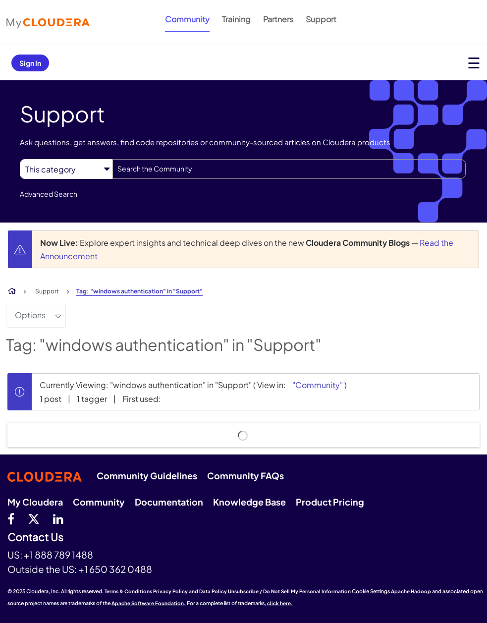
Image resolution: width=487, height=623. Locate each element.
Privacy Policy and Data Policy (190, 591)
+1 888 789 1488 (58, 555)
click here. (280, 603)
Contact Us (35, 537)
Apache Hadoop (411, 591)
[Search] (289, 169)
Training (236, 19)
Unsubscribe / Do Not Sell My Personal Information (289, 591)
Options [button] (30, 315)
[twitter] (33, 518)
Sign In (30, 62)
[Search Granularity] (66, 169)
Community (187, 19)
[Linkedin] (58, 518)
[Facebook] (10, 518)
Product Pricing (330, 502)
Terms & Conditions (128, 591)
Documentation (169, 502)
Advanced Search (48, 193)
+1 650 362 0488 (115, 569)
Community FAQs (245, 475)
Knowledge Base (249, 502)
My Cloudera (35, 502)
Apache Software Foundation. (148, 603)
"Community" (317, 385)
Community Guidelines (147, 475)
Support (321, 19)
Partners (278, 19)
